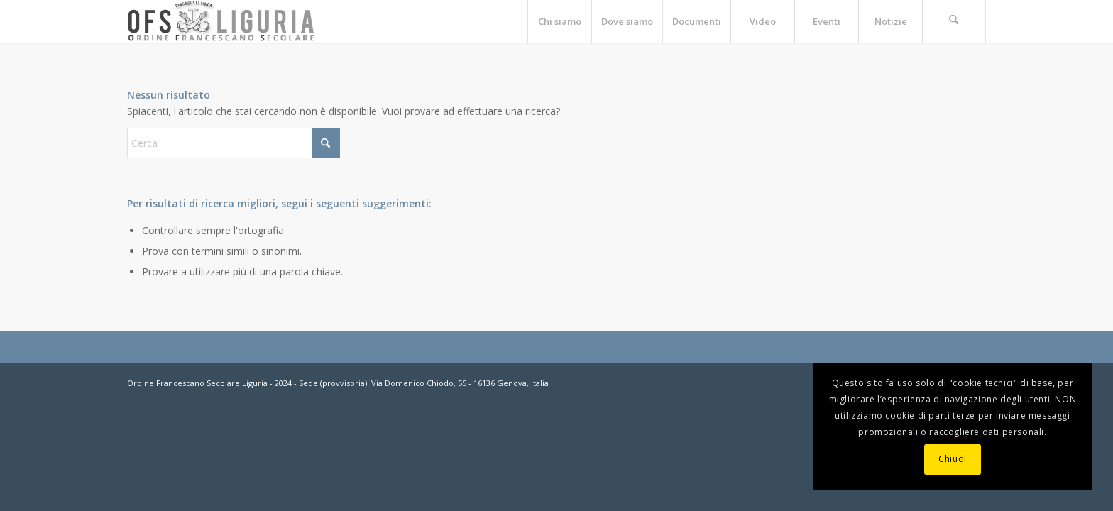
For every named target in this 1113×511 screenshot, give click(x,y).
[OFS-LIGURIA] (221, 21)
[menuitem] (559, 21)
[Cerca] (954, 21)
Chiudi (952, 459)
